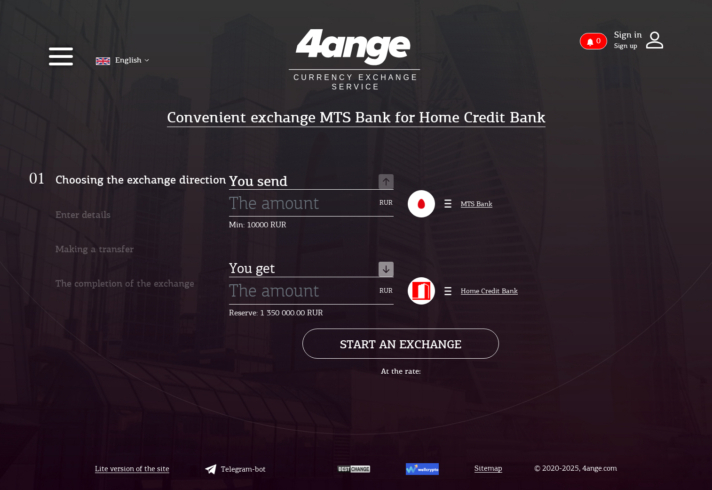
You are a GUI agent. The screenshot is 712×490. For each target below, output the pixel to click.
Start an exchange (400, 344)
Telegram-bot (235, 469)
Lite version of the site (132, 469)
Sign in (628, 35)
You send (311, 182)
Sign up (625, 46)
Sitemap (488, 469)
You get (311, 269)
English (122, 60)
